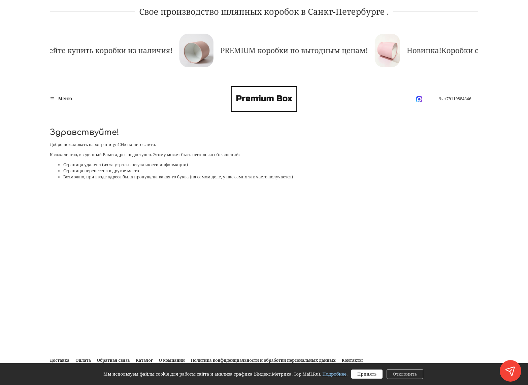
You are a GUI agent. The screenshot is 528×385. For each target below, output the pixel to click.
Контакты (352, 360)
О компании (172, 360)
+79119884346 (455, 99)
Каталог (144, 360)
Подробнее (334, 374)
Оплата (83, 360)
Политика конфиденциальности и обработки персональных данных (263, 360)
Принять (366, 374)
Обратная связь (113, 360)
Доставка (59, 360)
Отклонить (405, 374)
